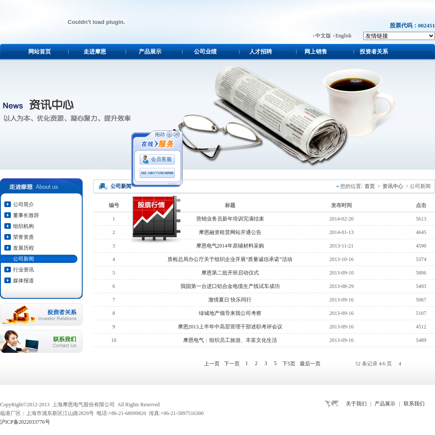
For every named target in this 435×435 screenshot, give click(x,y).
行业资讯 (23, 270)
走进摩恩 (95, 51)
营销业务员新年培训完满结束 (230, 219)
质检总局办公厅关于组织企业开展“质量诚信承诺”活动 (229, 259)
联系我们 (414, 404)
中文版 (323, 36)
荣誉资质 (23, 237)
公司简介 (23, 204)
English (343, 36)
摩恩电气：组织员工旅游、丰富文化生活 (230, 340)
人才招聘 (260, 51)
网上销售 (315, 51)
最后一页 (310, 364)
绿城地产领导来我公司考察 (230, 313)
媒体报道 (23, 281)
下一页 (232, 364)
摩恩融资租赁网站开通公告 (230, 232)
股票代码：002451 (412, 25)
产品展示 (150, 51)
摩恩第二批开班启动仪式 (230, 273)
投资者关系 (374, 51)
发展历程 (23, 248)
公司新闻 (23, 259)
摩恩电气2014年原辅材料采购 (230, 246)
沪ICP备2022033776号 (25, 422)
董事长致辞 (26, 215)
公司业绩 (205, 51)
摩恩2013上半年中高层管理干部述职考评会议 (230, 327)
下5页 (288, 364)
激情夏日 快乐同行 (229, 300)
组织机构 (23, 226)
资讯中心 (392, 186)
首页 (370, 186)
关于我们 (356, 404)
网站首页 (39, 51)
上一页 (212, 364)
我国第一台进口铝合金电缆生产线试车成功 (230, 286)
